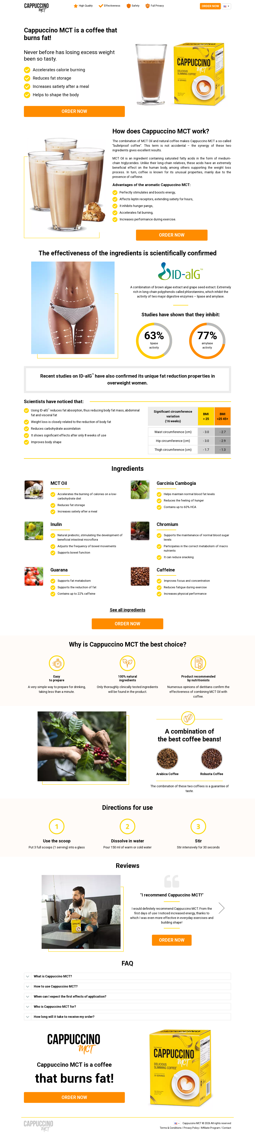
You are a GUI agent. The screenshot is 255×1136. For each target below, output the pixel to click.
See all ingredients (127, 609)
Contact (226, 1127)
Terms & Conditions (171, 1127)
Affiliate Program (210, 1127)
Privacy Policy (191, 1127)
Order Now (210, 6)
